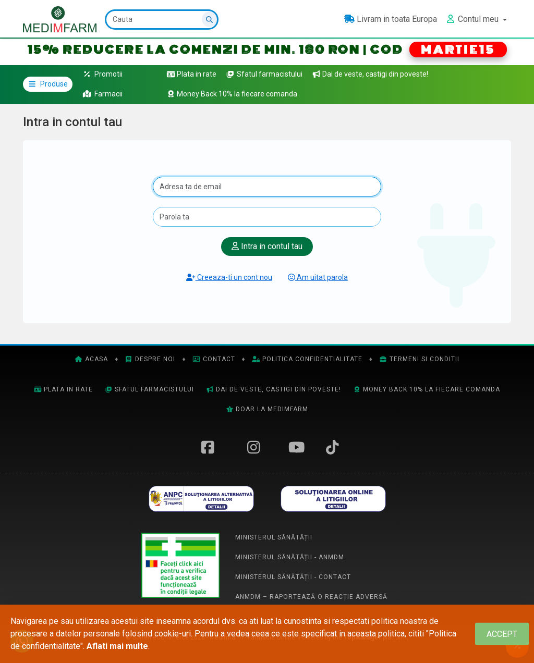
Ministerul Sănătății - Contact (293, 577)
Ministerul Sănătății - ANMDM (289, 557)
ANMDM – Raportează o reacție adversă (311, 596)
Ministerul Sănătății (273, 537)
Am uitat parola (318, 277)
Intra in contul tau (267, 246)
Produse (48, 84)
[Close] (502, 634)
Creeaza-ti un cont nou (229, 277)
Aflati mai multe (117, 646)
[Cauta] (162, 19)
